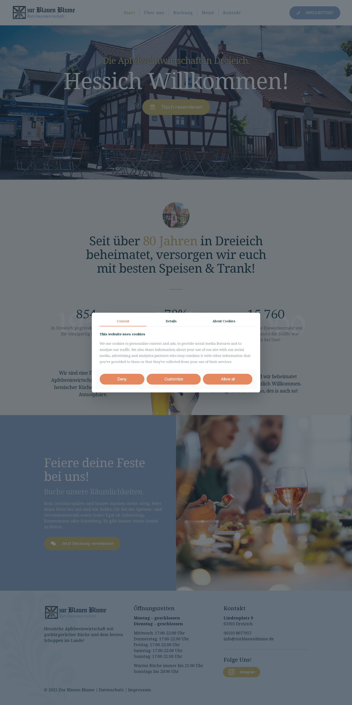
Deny (121, 379)
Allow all (228, 379)
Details (171, 321)
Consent (123, 321)
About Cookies (224, 321)
